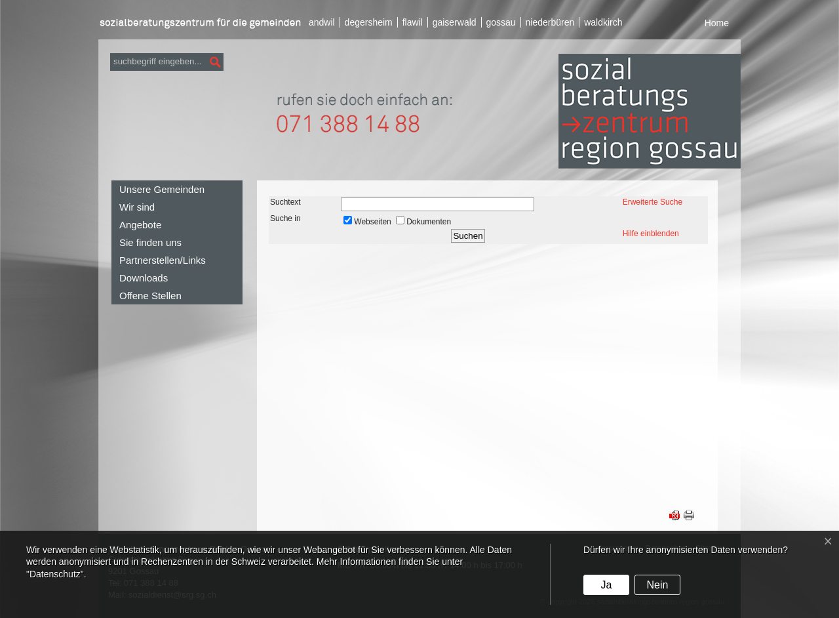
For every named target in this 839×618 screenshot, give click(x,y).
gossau (500, 22)
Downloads (143, 277)
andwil (322, 22)
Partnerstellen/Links (162, 260)
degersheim (369, 22)
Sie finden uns (150, 242)
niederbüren (550, 22)
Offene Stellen (150, 295)
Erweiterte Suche (652, 202)
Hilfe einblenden (651, 233)
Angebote (140, 224)
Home (717, 23)
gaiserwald (455, 22)
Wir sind (137, 207)
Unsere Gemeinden (162, 189)
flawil (412, 22)
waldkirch (603, 22)
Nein (657, 584)
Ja (606, 584)
